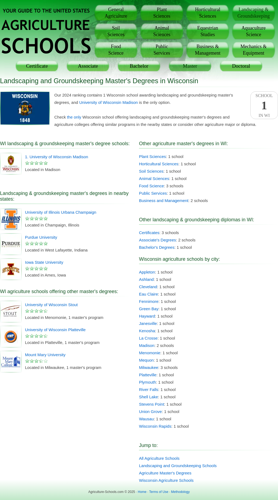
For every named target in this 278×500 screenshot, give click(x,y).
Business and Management (163, 200)
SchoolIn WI (264, 105)
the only (74, 117)
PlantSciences (161, 13)
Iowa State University (44, 262)
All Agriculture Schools (159, 458)
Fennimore (149, 301)
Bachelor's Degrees (156, 247)
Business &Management (207, 50)
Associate (88, 66)
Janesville (148, 323)
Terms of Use (158, 492)
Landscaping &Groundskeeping (254, 13)
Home (142, 492)
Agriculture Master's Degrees (165, 473)
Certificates (149, 232)
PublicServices (162, 50)
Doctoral (241, 66)
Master (190, 66)
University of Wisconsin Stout (51, 304)
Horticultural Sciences (158, 164)
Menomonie (149, 352)
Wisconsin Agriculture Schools (166, 480)
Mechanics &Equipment (254, 50)
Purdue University (41, 237)
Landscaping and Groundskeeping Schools (178, 465)
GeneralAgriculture (116, 13)
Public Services (153, 193)
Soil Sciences (151, 171)
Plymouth (147, 382)
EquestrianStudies (207, 31)
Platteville (147, 374)
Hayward (147, 316)
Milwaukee (148, 367)
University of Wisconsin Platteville (55, 329)
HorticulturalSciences (207, 13)
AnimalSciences (161, 31)
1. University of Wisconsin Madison (56, 156)
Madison (146, 345)
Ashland (146, 279)
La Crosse (148, 338)
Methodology (180, 492)
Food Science (151, 186)
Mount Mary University (45, 354)
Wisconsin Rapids (155, 426)
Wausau (146, 419)
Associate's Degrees (157, 240)
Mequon (146, 360)
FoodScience (116, 50)
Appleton (147, 272)
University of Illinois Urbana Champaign (60, 212)
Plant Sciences (152, 156)
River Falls (148, 389)
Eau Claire (148, 294)
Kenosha (147, 330)
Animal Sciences (154, 178)
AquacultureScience (254, 31)
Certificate (37, 66)
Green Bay (149, 308)
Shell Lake (148, 397)
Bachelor (139, 66)
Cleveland (148, 286)
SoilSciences (116, 31)
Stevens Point (151, 404)
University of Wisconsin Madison (108, 102)
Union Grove (150, 411)
